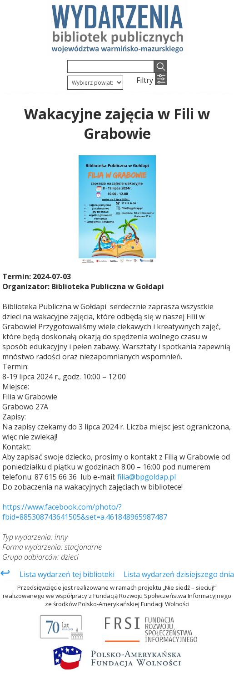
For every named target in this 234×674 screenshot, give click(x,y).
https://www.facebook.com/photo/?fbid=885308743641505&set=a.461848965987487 (84, 512)
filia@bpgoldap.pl (146, 477)
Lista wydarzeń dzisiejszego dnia (179, 574)
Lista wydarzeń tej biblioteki (67, 574)
